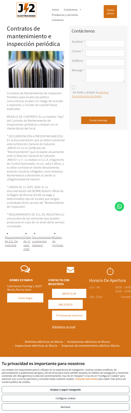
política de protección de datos (90, 94)
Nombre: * (78, 42)
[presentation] (98, 106)
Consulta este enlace (86, 379)
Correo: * (77, 51)
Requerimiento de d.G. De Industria (14, 241)
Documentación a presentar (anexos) (42, 241)
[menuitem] (55, 9)
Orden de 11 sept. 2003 (27, 243)
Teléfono (77, 61)
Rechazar (65, 407)
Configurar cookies (66, 398)
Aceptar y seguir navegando (65, 389)
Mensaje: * (78, 70)
